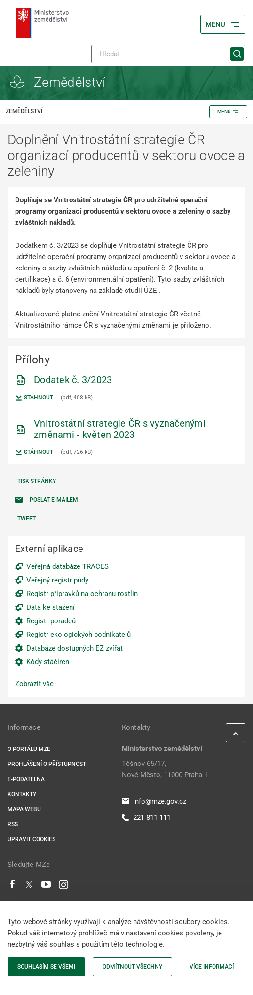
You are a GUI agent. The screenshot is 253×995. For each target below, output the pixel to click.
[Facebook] (12, 886)
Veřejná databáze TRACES (67, 566)
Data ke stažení (50, 607)
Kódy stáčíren (47, 662)
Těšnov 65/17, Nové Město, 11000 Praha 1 (165, 769)
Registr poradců (51, 621)
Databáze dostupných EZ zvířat (74, 648)
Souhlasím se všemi (46, 967)
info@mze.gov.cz (154, 801)
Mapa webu (24, 809)
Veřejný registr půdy (57, 580)
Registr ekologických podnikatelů (78, 634)
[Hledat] (168, 54)
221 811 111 (146, 817)
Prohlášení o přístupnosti (47, 764)
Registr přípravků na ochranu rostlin (82, 593)
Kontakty (22, 794)
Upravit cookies (31, 839)
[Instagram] (63, 886)
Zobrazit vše (34, 684)
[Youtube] (46, 886)
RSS (13, 824)
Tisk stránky (36, 481)
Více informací (212, 967)
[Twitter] (29, 886)
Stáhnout (34, 398)
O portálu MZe (29, 749)
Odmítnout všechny (132, 967)
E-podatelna (26, 779)
